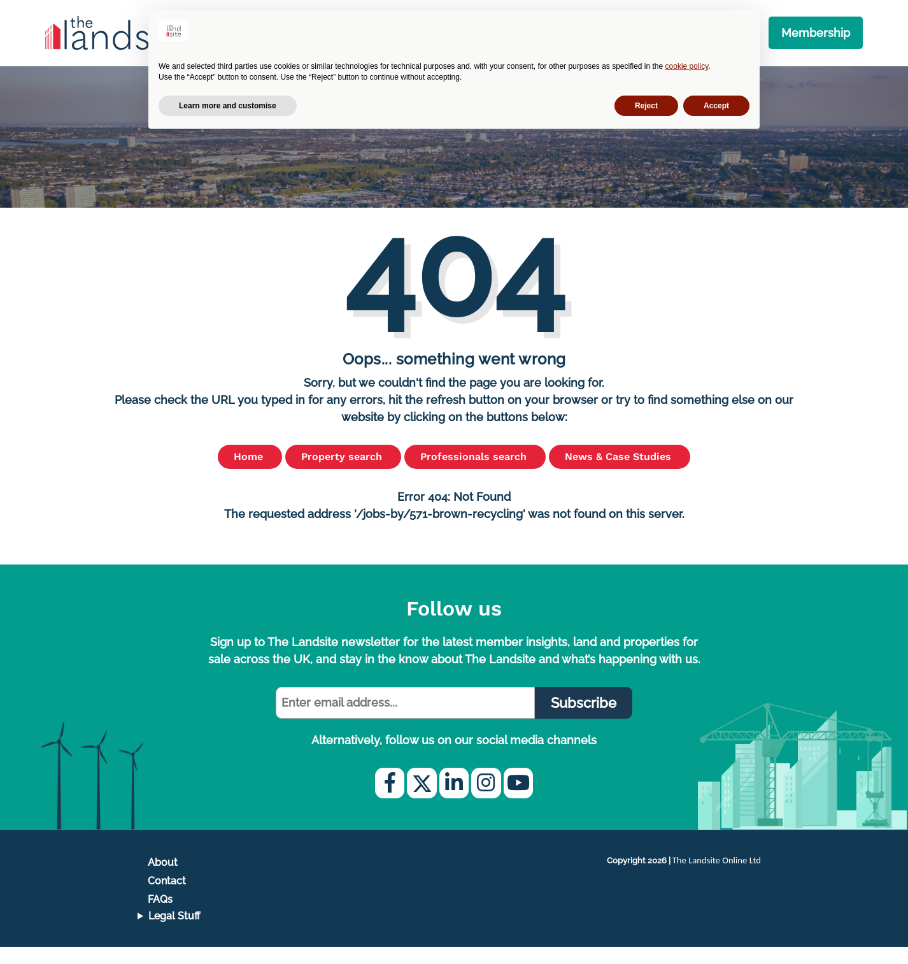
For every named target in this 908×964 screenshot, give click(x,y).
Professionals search (475, 474)
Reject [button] (646, 105)
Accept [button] (716, 105)
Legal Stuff (174, 933)
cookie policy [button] (687, 66)
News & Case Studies (619, 474)
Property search (343, 474)
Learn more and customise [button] (227, 105)
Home (250, 474)
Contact (167, 898)
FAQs (160, 916)
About (163, 880)
